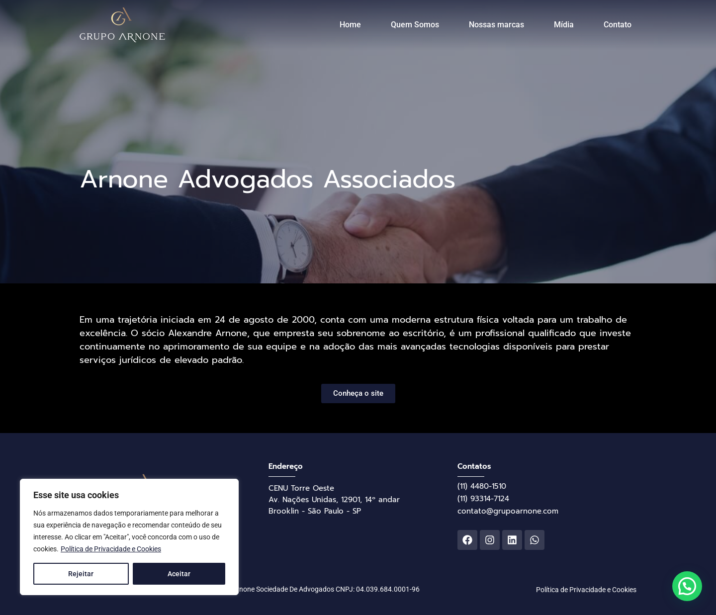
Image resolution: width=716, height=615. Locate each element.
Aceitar (179, 574)
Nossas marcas (496, 24)
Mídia (564, 24)
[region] (129, 537)
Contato (617, 24)
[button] (687, 586)
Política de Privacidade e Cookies (111, 549)
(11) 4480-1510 (481, 486)
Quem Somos (415, 24)
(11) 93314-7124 (483, 498)
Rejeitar (80, 574)
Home (350, 24)
